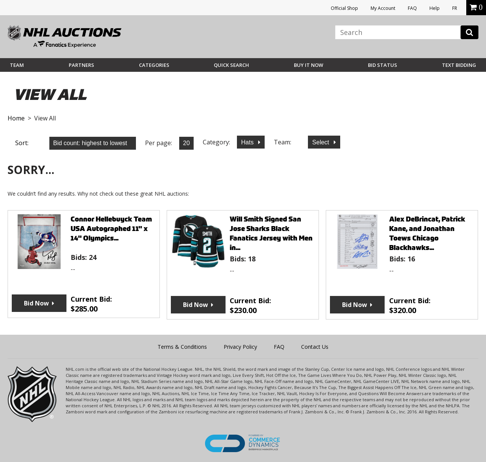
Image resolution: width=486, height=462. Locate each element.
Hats (248, 142)
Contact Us (314, 346)
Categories (154, 65)
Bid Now (36, 303)
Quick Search (231, 65)
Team (17, 65)
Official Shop (344, 8)
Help (434, 8)
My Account (383, 8)
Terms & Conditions (182, 346)
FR (454, 8)
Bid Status (382, 65)
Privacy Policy (240, 346)
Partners (81, 65)
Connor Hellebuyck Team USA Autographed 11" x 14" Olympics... (111, 228)
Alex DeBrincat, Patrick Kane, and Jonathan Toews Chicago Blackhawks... (427, 233)
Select (321, 142)
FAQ (412, 8)
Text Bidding (459, 65)
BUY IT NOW (308, 65)
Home (16, 118)
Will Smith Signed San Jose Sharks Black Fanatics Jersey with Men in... (271, 233)
